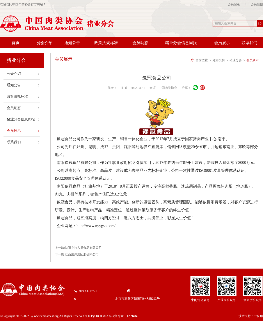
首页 (16, 43)
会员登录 (234, 4)
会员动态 (140, 43)
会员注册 (257, 4)
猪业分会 (235, 60)
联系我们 (249, 43)
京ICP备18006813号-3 (99, 316)
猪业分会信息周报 (181, 43)
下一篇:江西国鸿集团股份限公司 (77, 254)
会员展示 (222, 43)
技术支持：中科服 (250, 316)
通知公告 (72, 43)
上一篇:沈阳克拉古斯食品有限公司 (78, 247)
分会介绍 (45, 43)
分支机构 (218, 60)
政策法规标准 (106, 43)
